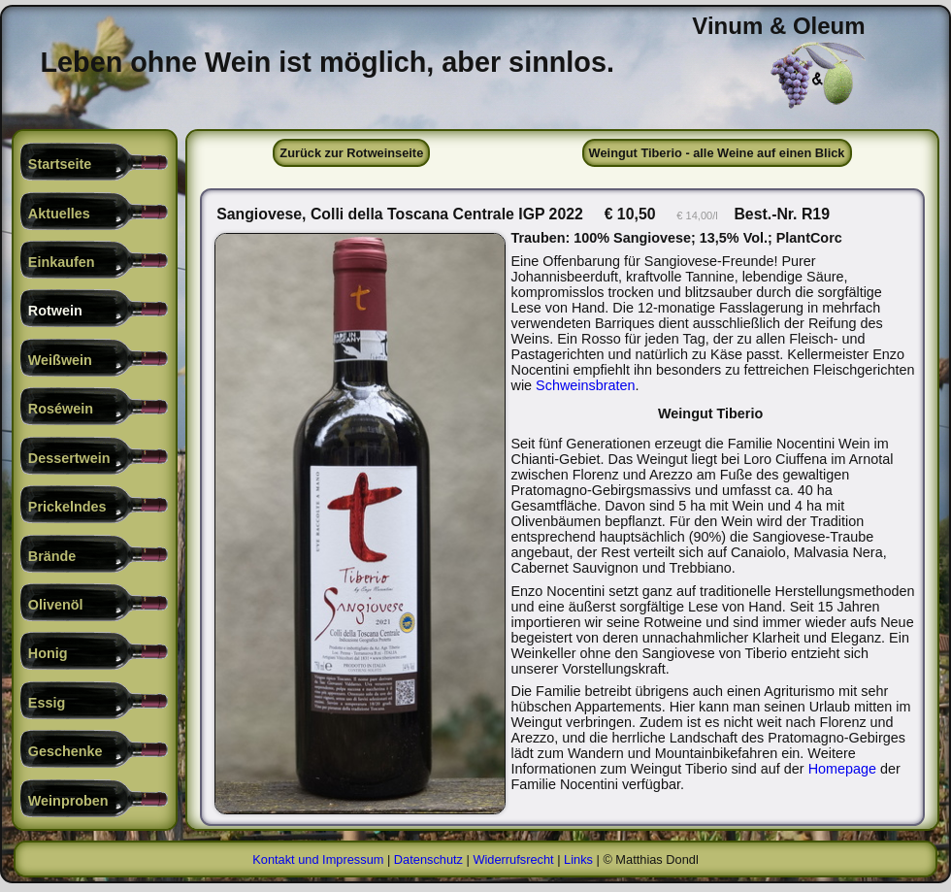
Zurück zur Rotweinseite (351, 153)
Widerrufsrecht (513, 862)
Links (578, 862)
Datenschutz (428, 862)
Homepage (844, 768)
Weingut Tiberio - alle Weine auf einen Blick (717, 153)
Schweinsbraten (692, 385)
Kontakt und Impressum (317, 862)
